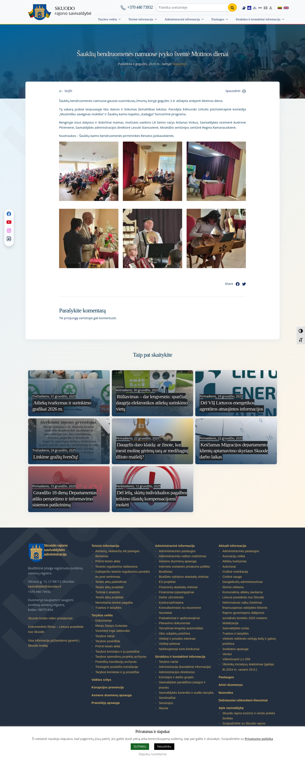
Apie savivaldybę (231, 708)
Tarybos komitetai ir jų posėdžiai (117, 672)
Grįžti (68, 91)
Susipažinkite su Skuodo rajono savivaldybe (243, 726)
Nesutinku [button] (164, 746)
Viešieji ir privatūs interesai (177, 638)
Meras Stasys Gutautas (111, 625)
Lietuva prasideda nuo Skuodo (243, 597)
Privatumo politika (259, 739)
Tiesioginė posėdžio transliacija (116, 666)
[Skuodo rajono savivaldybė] (39, 12)
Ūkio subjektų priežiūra (174, 633)
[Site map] (254, 7)
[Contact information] (265, 7)
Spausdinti (232, 91)
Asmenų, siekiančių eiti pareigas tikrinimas (117, 553)
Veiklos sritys (101, 679)
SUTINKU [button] (140, 746)
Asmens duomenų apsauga (112, 695)
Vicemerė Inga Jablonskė (112, 630)
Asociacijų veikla (233, 556)
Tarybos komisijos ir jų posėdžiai (117, 651)
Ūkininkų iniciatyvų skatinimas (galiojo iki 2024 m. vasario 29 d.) (248, 667)
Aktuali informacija (232, 545)
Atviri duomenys (231, 685)
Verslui (227, 654)
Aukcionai (229, 566)
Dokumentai (103, 620)
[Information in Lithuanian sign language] (244, 7)
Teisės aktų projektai (109, 587)
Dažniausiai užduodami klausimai (243, 700)
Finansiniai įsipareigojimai (176, 592)
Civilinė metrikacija (235, 571)
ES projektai (167, 582)
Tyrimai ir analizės (107, 592)
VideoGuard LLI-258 (236, 659)
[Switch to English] (285, 7)
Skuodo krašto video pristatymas (50, 618)
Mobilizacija (230, 623)
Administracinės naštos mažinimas (182, 556)
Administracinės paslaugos (177, 551)
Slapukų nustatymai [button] (152, 754)
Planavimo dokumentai (174, 623)
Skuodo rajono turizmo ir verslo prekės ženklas (248, 716)
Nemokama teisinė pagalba (114, 602)
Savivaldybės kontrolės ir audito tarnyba (186, 692)
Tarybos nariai (105, 636)
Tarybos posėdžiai (107, 641)
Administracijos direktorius (177, 672)
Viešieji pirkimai (169, 643)
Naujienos (179, 64)
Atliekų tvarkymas (234, 561)
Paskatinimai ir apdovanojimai (179, 618)
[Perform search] (232, 7)
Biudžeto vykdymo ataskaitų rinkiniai (183, 576)
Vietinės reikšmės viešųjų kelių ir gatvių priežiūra (249, 641)
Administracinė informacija (182, 19)
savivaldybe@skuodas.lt (44, 586)
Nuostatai (165, 612)
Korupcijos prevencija (108, 687)
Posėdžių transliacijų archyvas (116, 661)
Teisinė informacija (140, 19)
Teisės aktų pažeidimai (110, 582)
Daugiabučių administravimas (242, 582)
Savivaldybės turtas (235, 628)
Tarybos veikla (107, 19)
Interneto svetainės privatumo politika (184, 566)
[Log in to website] (270, 7)
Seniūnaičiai (167, 697)
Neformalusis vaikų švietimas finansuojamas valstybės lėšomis (244, 605)
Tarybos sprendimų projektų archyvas (120, 656)
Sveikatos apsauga (235, 649)
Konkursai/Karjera (171, 602)
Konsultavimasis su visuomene (180, 607)
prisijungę (71, 318)
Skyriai (163, 708)
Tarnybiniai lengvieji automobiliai (181, 628)
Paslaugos (217, 19)
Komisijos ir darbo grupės (176, 677)
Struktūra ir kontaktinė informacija (258, 19)
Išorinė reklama (233, 587)
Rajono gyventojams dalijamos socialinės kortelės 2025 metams (244, 615)
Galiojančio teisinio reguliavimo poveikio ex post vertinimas (122, 574)
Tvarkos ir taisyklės (108, 607)
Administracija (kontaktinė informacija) (185, 666)
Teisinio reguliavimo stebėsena (116, 566)
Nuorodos (226, 692)
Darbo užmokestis (171, 597)
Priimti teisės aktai (107, 561)
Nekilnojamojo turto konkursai (179, 649)
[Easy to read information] (249, 7)
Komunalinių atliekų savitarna (242, 592)
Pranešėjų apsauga (106, 703)
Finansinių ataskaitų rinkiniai (178, 587)
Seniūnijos (166, 703)
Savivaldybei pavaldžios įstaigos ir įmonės (182, 685)
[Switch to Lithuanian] (278, 7)
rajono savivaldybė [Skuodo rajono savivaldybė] (73, 11)
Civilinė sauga (232, 576)
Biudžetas (165, 571)
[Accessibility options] (260, 7)
